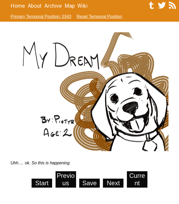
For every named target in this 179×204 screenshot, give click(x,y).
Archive (53, 6)
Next (113, 183)
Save (89, 183)
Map (69, 6)
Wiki (82, 6)
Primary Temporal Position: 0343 (41, 16)
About (35, 6)
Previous (66, 179)
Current (137, 179)
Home (18, 6)
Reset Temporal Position (99, 16)
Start (42, 183)
